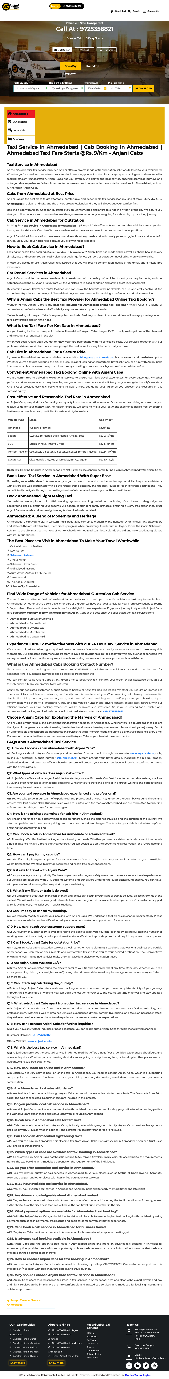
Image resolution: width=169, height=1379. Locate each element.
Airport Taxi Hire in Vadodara (67, 1343)
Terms (90, 1347)
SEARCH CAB (143, 88)
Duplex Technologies (137, 1375)
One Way (16, 139)
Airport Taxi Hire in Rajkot (65, 1330)
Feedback (92, 1357)
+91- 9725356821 (113, 711)
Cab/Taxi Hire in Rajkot (25, 1347)
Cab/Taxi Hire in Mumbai (26, 1351)
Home (90, 1333)
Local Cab (16, 130)
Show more (17, 1362)
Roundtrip (92, 66)
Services (91, 1340)
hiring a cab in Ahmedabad (97, 357)
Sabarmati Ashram (22, 555)
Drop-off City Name (60, 82)
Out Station (17, 122)
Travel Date (91, 82)
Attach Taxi (118, 11)
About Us (92, 1336)
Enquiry (134, 11)
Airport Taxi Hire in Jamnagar (59, 1336)
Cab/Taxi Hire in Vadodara (26, 1343)
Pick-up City (21, 82)
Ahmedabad (18, 113)
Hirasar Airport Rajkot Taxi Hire (63, 1358)
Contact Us (150, 11)
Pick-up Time (116, 82)
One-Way (70, 66)
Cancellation (93, 1350)
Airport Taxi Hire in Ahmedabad (59, 1349)
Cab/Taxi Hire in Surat (24, 1339)
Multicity (70, 73)
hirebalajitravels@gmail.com (150, 1358)
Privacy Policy (94, 1354)
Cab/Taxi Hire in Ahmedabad (19, 1332)
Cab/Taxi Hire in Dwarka (25, 1356)
